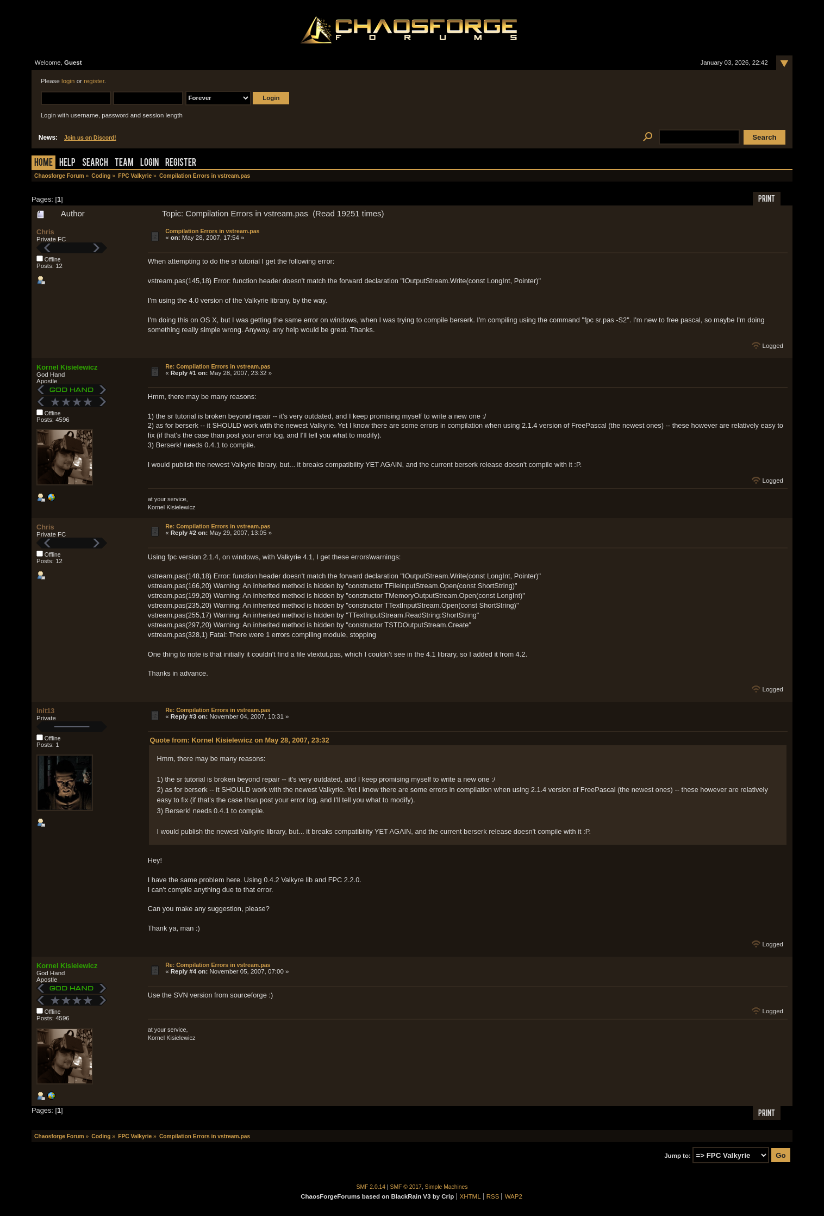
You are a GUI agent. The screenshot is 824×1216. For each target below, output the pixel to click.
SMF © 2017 (406, 1187)
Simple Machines (446, 1187)
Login (149, 163)
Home (43, 163)
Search (95, 163)
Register (180, 163)
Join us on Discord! (90, 138)
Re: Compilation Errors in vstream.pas (217, 366)
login (67, 81)
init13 (45, 711)
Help (67, 163)
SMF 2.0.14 (371, 1187)
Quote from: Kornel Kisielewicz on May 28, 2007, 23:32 (239, 740)
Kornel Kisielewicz (66, 367)
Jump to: (677, 1155)
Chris (45, 232)
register (94, 81)
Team (124, 163)
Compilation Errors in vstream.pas (212, 231)
